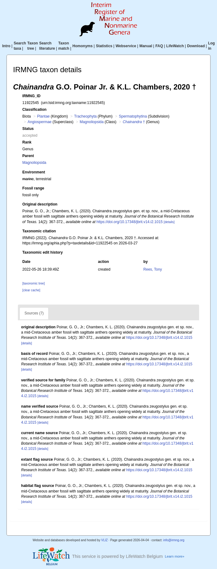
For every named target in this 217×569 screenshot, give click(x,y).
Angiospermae (39, 122)
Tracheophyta (85, 116)
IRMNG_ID (31, 96)
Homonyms (82, 46)
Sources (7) (34, 313)
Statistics (104, 46)
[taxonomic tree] (33, 283)
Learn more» (174, 556)
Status (28, 129)
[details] (169, 222)
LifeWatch (175, 46)
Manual (145, 46)
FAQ (159, 46)
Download (196, 46)
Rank (26, 142)
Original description (39, 204)
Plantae (43, 116)
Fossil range (33, 188)
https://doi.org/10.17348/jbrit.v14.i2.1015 (129, 222)
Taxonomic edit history (42, 252)
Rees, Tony (152, 269)
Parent (28, 156)
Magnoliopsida (92, 122)
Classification (34, 109)
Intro (6, 46)
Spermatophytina (133, 116)
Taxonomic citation (39, 231)
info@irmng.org (174, 540)
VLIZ (104, 540)
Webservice (126, 46)
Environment (33, 172)
